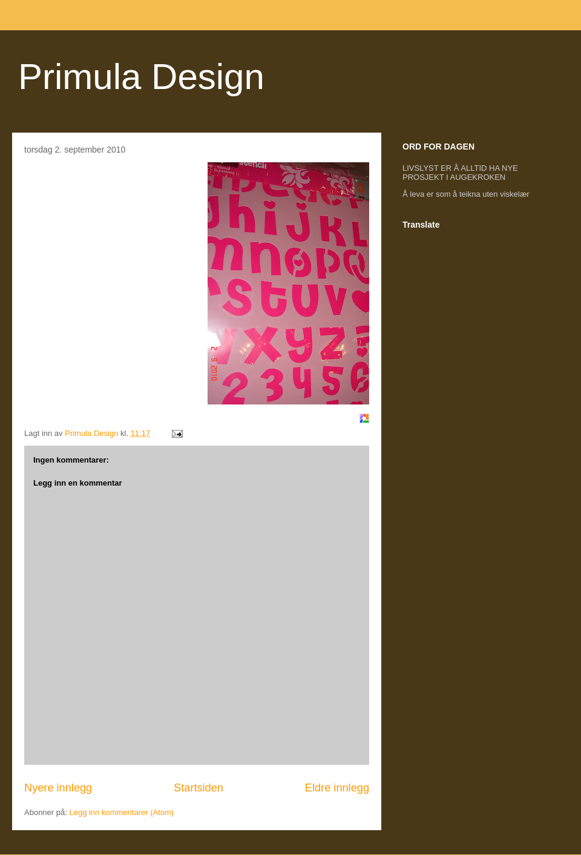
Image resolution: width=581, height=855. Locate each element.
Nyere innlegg (58, 788)
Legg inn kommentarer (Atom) (121, 812)
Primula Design (141, 76)
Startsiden (198, 788)
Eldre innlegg (337, 788)
